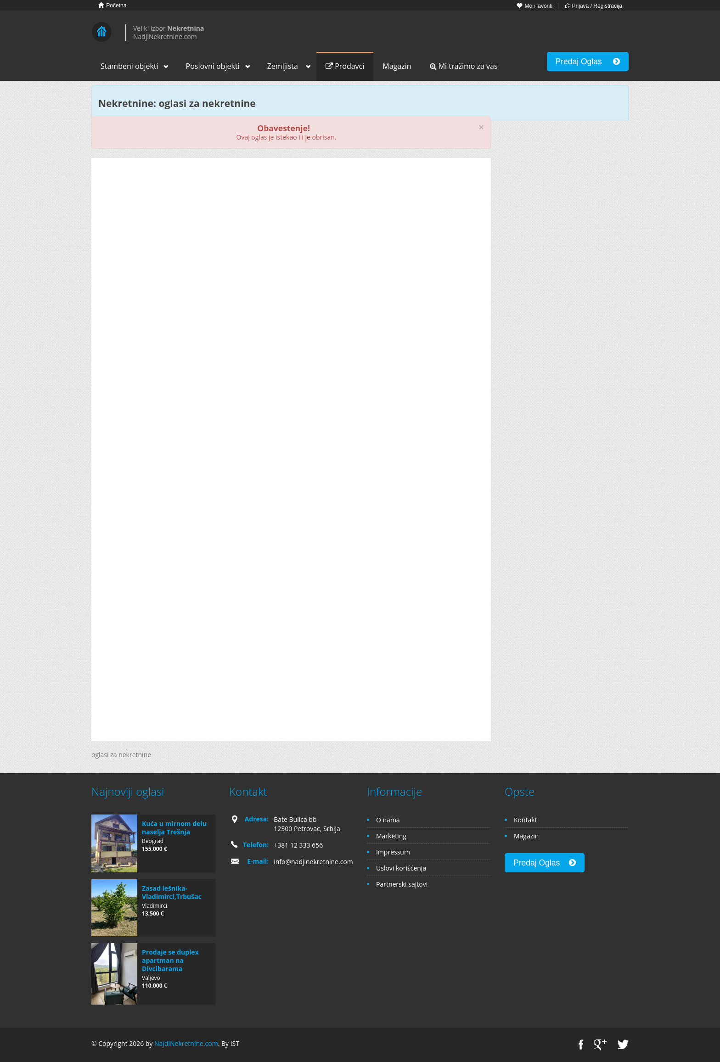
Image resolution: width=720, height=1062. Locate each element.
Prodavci (345, 66)
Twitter (623, 1045)
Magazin (396, 66)
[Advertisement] (291, 236)
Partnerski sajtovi (402, 884)
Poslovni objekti (213, 66)
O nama (388, 819)
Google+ (600, 1045)
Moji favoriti (534, 6)
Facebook (581, 1045)
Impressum (393, 852)
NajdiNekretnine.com (186, 1043)
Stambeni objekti (129, 66)
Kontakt (525, 819)
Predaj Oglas (588, 61)
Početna (112, 5)
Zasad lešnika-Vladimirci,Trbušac (172, 892)
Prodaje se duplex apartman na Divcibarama (170, 960)
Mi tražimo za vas (464, 66)
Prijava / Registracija (593, 6)
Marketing (391, 836)
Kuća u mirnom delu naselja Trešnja (174, 827)
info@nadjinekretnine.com (313, 861)
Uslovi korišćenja (401, 868)
